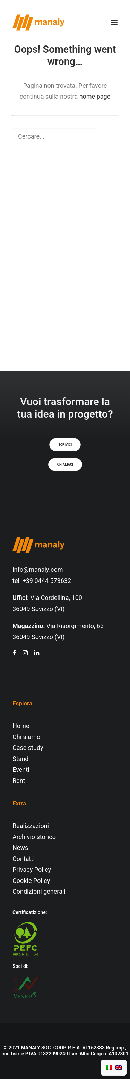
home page (95, 96)
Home (20, 726)
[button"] (14, 653)
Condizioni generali (39, 891)
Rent (18, 781)
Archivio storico (34, 837)
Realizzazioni (30, 826)
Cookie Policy (31, 881)
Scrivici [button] (65, 444)
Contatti (23, 859)
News (20, 848)
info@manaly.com (37, 570)
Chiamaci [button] (65, 464)
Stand (20, 759)
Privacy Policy (31, 870)
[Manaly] (38, 22)
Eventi (20, 770)
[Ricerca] (65, 136)
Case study (27, 748)
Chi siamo (26, 737)
